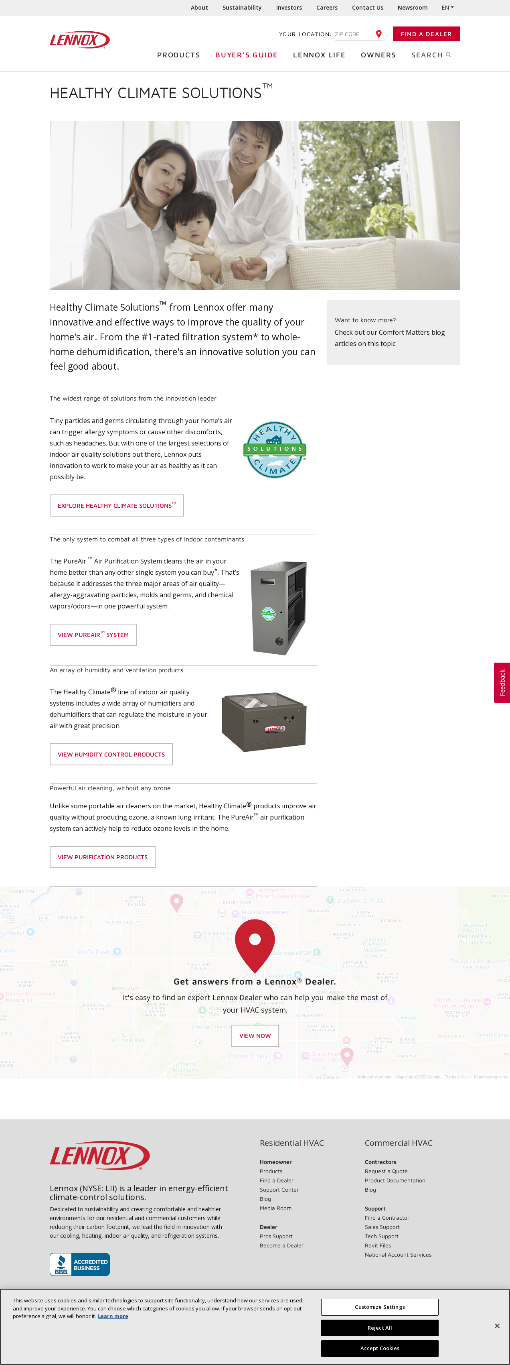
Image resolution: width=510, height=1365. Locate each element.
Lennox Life (321, 54)
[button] (502, 683)
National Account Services (398, 1254)
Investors (289, 7)
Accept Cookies (380, 1348)
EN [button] (445, 7)
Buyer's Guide (248, 54)
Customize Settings (380, 1306)
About (199, 7)
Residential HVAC (292, 1143)
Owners (380, 54)
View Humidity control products (111, 754)
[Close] (497, 1326)
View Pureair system (93, 633)
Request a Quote (386, 1171)
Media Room (275, 1207)
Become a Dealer (282, 1245)
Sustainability (242, 7)
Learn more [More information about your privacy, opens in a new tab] (113, 1316)
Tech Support (382, 1236)
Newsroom (413, 7)
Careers (327, 7)
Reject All (380, 1327)
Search (439, 54)
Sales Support (382, 1226)
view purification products (103, 857)
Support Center (279, 1189)
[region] (255, 1327)
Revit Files (378, 1245)
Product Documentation (395, 1180)
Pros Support (276, 1236)
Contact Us (367, 7)
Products (180, 54)
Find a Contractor (387, 1217)
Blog (265, 1198)
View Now (255, 1035)
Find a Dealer (426, 34)
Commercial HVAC (399, 1143)
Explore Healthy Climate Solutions (117, 504)
